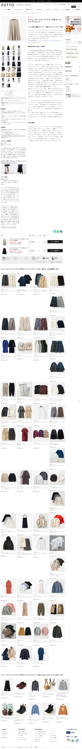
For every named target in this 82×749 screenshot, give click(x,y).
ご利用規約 (3, 747)
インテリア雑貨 (76, 9)
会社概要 (30, 747)
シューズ (48, 9)
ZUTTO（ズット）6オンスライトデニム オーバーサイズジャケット (56, 377)
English (78, 6)
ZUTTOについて (48, 4)
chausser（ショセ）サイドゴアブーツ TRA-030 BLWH (47, 718)
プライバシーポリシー (11, 747)
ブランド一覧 (20, 737)
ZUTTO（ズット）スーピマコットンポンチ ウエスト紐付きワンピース (8, 356)
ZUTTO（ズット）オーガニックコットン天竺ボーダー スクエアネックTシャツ (8, 619)
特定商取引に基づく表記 (22, 747)
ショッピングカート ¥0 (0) (75, 4)
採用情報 (36, 747)
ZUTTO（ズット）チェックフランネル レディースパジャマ (41, 444)
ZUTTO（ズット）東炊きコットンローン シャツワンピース (8, 597)
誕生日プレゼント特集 (22, 733)
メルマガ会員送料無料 (73, 63)
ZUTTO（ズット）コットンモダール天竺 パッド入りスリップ (24, 531)
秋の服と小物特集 (21, 731)
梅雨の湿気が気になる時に (72, 53)
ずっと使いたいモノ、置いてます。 (23, 4)
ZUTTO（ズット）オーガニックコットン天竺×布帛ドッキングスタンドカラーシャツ (56, 399)
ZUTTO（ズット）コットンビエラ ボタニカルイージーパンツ (41, 334)
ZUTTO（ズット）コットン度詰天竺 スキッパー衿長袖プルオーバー (8, 422)
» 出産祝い (67, 88)
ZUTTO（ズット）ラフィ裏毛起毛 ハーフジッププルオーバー (41, 531)
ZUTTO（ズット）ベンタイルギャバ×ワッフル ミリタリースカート (56, 619)
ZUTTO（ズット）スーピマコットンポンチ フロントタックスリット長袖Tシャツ (8, 487)
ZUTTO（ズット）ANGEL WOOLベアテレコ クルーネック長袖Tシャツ (56, 509)
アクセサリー (39, 9)
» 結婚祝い (67, 86)
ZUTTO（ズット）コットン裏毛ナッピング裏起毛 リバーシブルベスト (41, 399)
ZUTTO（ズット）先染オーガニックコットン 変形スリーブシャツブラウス (41, 641)
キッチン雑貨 (66, 9)
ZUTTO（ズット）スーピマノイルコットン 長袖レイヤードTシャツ (41, 553)
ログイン (56, 4)
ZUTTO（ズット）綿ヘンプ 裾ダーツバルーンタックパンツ (8, 444)
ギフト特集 (20, 735)
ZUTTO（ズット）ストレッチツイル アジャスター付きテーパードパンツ (8, 399)
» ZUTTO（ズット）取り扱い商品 (8, 227)
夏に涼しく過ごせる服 (71, 49)
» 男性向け (67, 79)
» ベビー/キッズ (68, 81)
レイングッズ (56, 9)
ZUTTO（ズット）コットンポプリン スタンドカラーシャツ (41, 422)
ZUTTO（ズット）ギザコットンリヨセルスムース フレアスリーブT (24, 597)
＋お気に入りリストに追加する (15, 243)
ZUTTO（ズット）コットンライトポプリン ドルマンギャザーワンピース (24, 487)
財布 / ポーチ (29, 9)
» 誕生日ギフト (68, 91)
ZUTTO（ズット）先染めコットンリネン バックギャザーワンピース (24, 444)
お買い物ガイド (73, 67)
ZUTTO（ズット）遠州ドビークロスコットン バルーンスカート (57, 312)
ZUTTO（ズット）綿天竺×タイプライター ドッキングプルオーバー (56, 465)
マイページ (4, 735)
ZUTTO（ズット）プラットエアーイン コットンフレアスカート (24, 641)
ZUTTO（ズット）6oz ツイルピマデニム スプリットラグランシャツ (57, 641)
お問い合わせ (73, 71)
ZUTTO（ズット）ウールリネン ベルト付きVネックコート (24, 422)
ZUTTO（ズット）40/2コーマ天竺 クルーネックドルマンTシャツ (41, 487)
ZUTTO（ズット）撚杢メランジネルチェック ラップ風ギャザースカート (57, 422)
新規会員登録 (63, 4)
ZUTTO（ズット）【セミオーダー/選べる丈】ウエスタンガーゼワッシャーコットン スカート (24, 553)
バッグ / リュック (17, 9)
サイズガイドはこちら (10, 95)
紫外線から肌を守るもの (72, 57)
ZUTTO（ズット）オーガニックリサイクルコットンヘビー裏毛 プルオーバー (56, 531)
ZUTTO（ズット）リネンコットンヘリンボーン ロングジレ (24, 619)
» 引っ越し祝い (68, 89)
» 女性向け (67, 78)
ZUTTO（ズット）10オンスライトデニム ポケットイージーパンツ (8, 290)
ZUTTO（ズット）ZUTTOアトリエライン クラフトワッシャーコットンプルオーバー (56, 574)
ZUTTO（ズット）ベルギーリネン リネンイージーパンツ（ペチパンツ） (41, 356)
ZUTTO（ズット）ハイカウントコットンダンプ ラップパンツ (8, 334)
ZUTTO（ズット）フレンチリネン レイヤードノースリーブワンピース (24, 334)
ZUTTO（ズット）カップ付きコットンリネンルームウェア (8, 641)
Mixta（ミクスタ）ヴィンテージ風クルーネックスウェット (62, 718)
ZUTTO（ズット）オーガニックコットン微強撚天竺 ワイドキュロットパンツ (41, 290)
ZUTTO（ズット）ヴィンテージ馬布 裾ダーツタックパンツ (41, 619)
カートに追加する (55, 241)
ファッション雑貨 (6, 9)
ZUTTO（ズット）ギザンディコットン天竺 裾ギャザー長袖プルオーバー (57, 334)
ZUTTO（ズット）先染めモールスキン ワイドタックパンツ (7, 694)
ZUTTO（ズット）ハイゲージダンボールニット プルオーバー (57, 597)
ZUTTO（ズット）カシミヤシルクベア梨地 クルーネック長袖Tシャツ (8, 531)
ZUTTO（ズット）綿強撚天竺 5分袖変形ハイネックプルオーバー (24, 290)
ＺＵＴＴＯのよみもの (22, 739)
